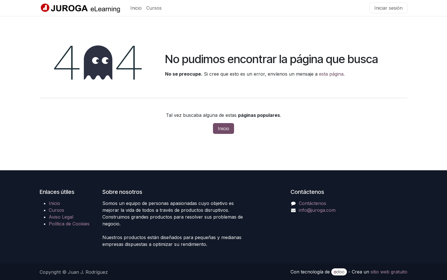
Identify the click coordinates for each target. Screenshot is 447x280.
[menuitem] (136, 8)
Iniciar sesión (388, 8)
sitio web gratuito (389, 272)
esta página (331, 74)
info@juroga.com (317, 210)
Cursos (56, 210)
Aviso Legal (61, 217)
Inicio (223, 128)
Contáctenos (312, 203)
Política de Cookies (69, 224)
